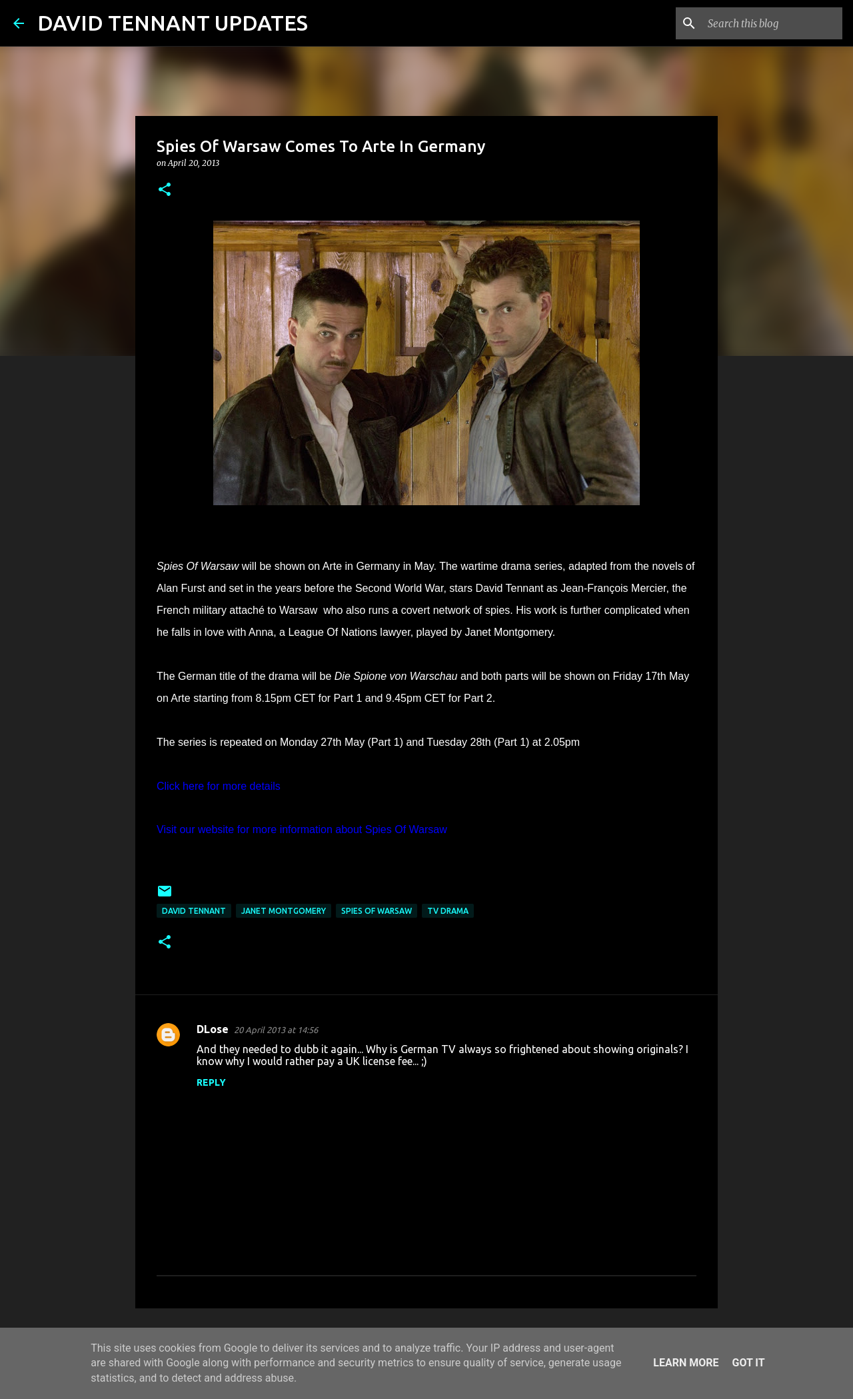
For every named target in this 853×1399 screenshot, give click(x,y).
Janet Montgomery (283, 910)
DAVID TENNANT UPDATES (172, 23)
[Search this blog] (772, 23)
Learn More (685, 1362)
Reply (211, 1082)
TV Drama (447, 910)
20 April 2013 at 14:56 (276, 1029)
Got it (748, 1362)
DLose (213, 1029)
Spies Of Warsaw (376, 910)
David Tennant (194, 910)
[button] (165, 190)
